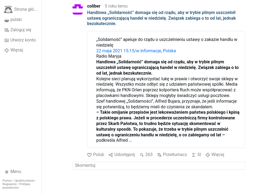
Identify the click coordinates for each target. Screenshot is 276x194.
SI (196, 154)
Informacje (150, 50)
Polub (95, 154)
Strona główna (22, 9)
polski (13, 19)
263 (146, 154)
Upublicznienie (24, 180)
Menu (12, 171)
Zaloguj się (17, 30)
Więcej (13, 50)
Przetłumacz (172, 154)
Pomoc (7, 180)
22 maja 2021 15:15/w (118, 50)
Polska (169, 50)
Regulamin (10, 184)
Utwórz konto (20, 40)
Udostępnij (121, 154)
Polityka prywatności (16, 185)
